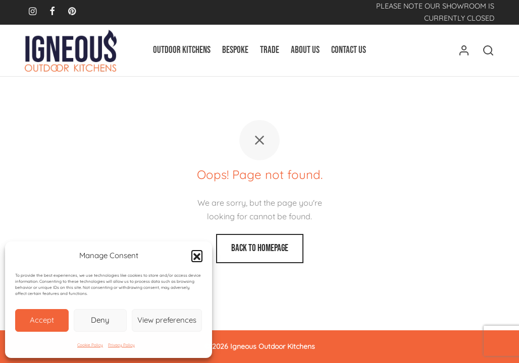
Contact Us (348, 50)
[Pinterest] (72, 12)
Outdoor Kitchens (182, 50)
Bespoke (235, 50)
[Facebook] (52, 12)
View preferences (166, 320)
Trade (269, 50)
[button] (197, 256)
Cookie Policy (90, 344)
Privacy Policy (121, 344)
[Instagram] (32, 12)
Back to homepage (259, 248)
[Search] (488, 50)
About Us (305, 50)
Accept (42, 320)
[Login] (464, 50)
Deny (100, 320)
